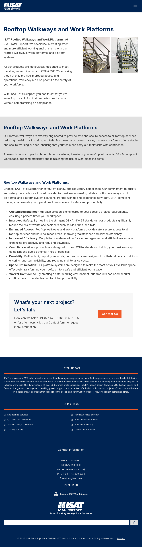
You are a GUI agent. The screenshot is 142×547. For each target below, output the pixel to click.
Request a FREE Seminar (87, 414)
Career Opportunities (85, 429)
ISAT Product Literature (86, 419)
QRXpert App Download (19, 419)
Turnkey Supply (15, 429)
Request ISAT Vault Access (74, 494)
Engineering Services (17, 414)
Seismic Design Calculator (20, 424)
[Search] (134, 522)
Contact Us (110, 316)
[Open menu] (135, 6)
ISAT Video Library (84, 424)
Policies (121, 538)
